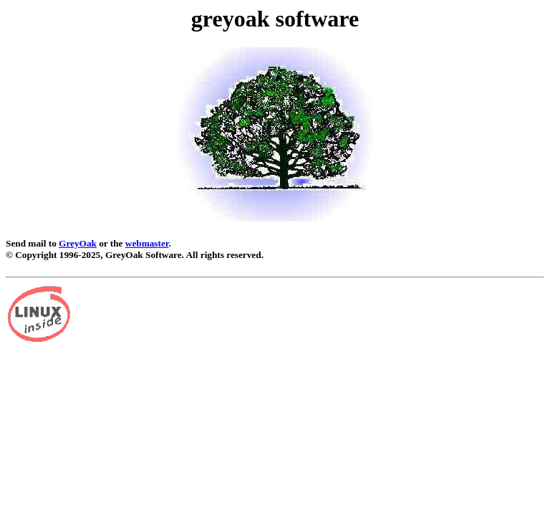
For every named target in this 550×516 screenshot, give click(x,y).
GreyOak (78, 243)
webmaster (147, 243)
